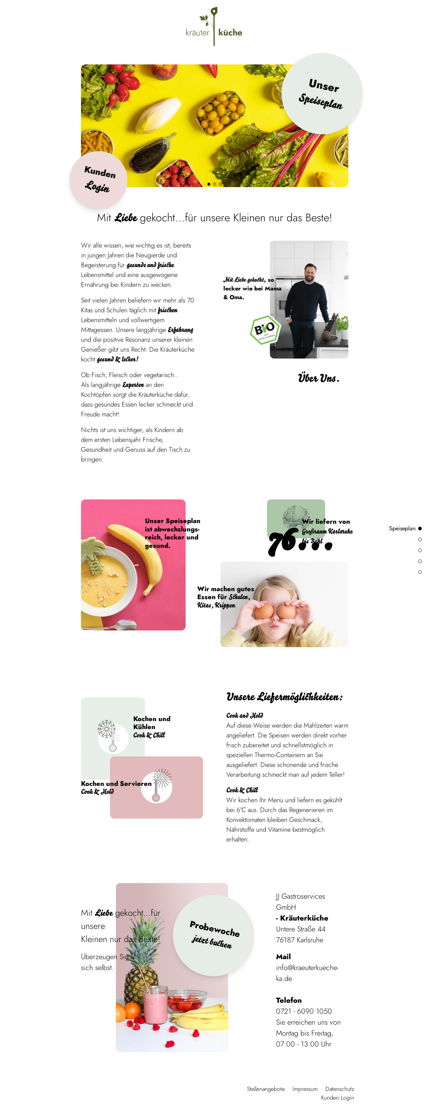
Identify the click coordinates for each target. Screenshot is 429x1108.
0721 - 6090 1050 (304, 1011)
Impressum (305, 1089)
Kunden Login (337, 1097)
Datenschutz (339, 1089)
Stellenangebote (266, 1089)
